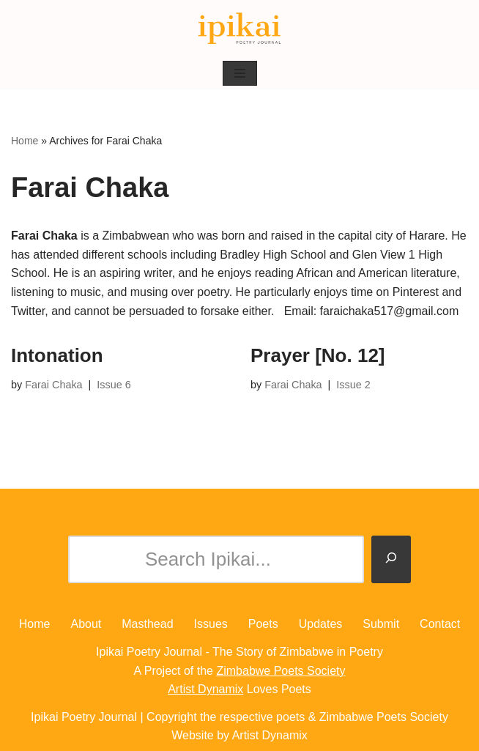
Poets (263, 624)
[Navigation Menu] (240, 73)
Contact (440, 624)
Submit (381, 624)
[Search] (391, 560)
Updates (321, 624)
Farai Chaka (53, 385)
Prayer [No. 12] (317, 355)
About (85, 624)
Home (24, 141)
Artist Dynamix (205, 689)
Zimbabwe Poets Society (280, 671)
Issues (211, 624)
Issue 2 (353, 385)
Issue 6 (113, 385)
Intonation (57, 355)
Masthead (147, 624)
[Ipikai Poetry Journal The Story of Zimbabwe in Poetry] (239, 29)
